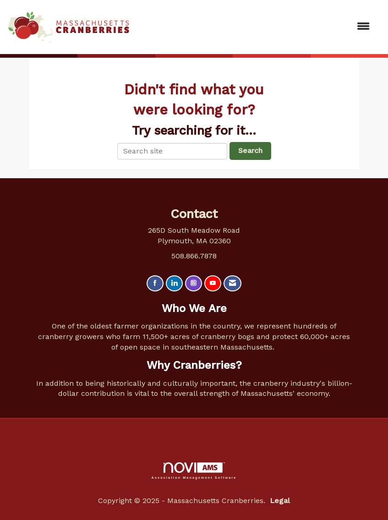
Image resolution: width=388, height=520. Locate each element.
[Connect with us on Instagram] (193, 283)
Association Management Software (194, 470)
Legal (280, 500)
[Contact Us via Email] (232, 283)
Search (250, 150)
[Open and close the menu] (254, 27)
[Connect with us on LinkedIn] (174, 283)
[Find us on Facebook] (155, 283)
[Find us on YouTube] (212, 283)
